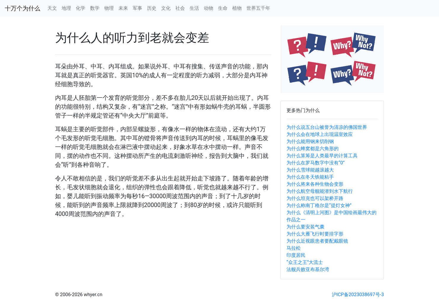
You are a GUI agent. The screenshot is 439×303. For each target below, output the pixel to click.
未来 (123, 8)
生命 (222, 8)
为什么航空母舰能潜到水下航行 (319, 191)
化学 (80, 8)
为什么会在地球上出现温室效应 (319, 134)
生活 (194, 8)
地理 (66, 8)
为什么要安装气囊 (305, 227)
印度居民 (295, 255)
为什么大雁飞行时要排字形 (314, 234)
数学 (95, 8)
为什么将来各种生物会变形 (314, 184)
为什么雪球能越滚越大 (310, 170)
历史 (151, 8)
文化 (166, 8)
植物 (237, 8)
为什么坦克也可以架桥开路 (314, 198)
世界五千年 (258, 8)
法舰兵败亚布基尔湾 (307, 269)
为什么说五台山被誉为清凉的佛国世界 (326, 127)
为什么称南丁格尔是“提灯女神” (318, 205)
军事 (137, 8)
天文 (52, 8)
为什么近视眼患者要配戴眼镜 (317, 241)
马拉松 (293, 248)
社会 (180, 8)
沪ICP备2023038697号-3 (358, 294)
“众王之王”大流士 (304, 262)
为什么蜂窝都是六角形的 (312, 148)
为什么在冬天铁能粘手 (310, 177)
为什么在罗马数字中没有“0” (315, 163)
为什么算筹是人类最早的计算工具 (322, 155)
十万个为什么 (22, 8)
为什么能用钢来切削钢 (310, 141)
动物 (208, 8)
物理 (109, 8)
